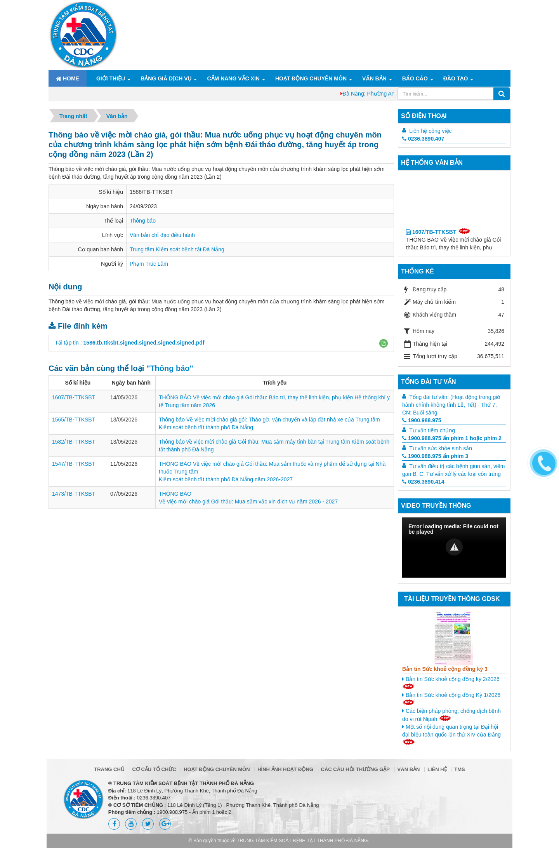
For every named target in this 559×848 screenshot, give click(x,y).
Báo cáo (415, 78)
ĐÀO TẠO (455, 78)
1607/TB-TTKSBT (73, 397)
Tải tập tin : (130, 343)
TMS (459, 769)
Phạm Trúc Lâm (149, 264)
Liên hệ (437, 769)
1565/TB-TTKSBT (73, 419)
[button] (383, 343)
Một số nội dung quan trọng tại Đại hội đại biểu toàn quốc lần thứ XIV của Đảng (451, 734)
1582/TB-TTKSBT (73, 442)
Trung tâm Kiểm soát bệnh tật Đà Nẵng (177, 249)
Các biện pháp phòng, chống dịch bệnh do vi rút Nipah (451, 715)
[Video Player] (454, 547)
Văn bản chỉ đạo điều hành (162, 235)
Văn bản (374, 78)
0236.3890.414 (423, 482)
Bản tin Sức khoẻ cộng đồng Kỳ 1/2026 (451, 698)
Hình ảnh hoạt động (285, 769)
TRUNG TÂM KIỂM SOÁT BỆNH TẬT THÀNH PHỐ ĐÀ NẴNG (302, 840)
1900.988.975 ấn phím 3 (435, 456)
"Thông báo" (169, 368)
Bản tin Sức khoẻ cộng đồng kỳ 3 (445, 669)
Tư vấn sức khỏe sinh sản (440, 448)
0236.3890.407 (423, 139)
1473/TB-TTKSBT (73, 494)
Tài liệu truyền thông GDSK (452, 599)
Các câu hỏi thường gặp (355, 769)
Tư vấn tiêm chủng (432, 430)
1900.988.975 (421, 420)
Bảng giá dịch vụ (166, 78)
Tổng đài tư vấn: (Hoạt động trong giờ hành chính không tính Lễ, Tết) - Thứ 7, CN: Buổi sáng (451, 405)
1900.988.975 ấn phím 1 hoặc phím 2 (452, 438)
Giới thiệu (110, 78)
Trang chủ (109, 769)
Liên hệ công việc (430, 131)
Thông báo (143, 221)
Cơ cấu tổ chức (154, 769)
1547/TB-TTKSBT (73, 464)
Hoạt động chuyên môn (311, 78)
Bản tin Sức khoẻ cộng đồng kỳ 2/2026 (451, 682)
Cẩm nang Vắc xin (233, 78)
